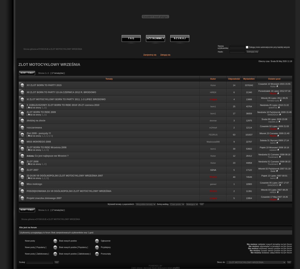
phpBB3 (176, 268)
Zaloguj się (165, 55)
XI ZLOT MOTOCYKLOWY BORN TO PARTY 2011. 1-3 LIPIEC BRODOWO (66, 99)
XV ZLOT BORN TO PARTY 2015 (44, 85)
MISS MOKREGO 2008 (39, 141)
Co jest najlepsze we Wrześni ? (52, 156)
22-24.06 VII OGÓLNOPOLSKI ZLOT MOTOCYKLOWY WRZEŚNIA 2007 (65, 175)
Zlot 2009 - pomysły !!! (39, 133)
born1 (213, 106)
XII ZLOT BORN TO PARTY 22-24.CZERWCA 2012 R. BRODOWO (61, 92)
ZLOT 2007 (32, 170)
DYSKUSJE (43, 49)
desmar (213, 120)
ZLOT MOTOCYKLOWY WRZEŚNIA (66, 49)
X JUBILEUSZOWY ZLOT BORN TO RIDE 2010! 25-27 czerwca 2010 (63, 105)
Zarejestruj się (150, 55)
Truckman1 (273, 157)
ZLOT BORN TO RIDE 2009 (41, 112)
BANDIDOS (272, 115)
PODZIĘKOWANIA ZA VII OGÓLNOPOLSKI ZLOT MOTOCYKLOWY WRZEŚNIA (69, 191)
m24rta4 (213, 127)
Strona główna (30, 49)
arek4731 (273, 107)
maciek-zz (273, 122)
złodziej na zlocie (36, 120)
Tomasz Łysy (273, 100)
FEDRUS (213, 135)
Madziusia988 (213, 142)
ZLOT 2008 (32, 161)
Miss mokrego (34, 184)
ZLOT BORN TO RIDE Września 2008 (47, 147)
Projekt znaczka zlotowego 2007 (44, 198)
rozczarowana (34, 127)
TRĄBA (273, 93)
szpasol (273, 150)
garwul (213, 184)
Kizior (213, 85)
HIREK (213, 92)
